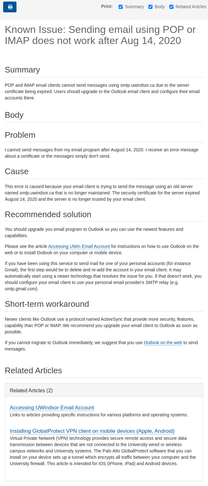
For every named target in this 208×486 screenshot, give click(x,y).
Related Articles (187, 6)
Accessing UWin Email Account (79, 246)
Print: (107, 6)
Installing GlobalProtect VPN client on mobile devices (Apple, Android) (92, 431)
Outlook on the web (163, 342)
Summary (131, 6)
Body (156, 6)
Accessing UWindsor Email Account (52, 408)
